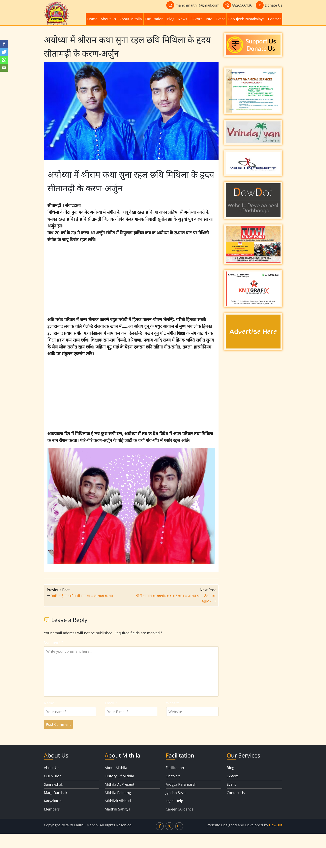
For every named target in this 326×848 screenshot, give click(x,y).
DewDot (275, 825)
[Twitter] (4, 52)
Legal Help (174, 800)
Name (50, 703)
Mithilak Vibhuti (118, 800)
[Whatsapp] (4, 60)
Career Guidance (179, 809)
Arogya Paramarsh (181, 784)
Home (92, 18)
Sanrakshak (53, 784)
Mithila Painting (118, 792)
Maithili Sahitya (117, 809)
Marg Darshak (55, 792)
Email (111, 703)
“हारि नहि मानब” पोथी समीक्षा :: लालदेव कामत (82, 595)
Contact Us (236, 792)
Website (173, 703)
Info (209, 18)
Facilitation (154, 18)
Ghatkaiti (173, 776)
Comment (53, 642)
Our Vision (53, 776)
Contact (274, 18)
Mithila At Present (119, 784)
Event (220, 18)
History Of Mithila (119, 776)
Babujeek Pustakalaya (246, 18)
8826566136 (242, 5)
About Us (108, 18)
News (182, 18)
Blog (170, 18)
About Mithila (130, 18)
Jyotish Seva (176, 792)
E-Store (196, 18)
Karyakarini (53, 800)
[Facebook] (4, 44)
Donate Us (273, 5)
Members (52, 809)
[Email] (4, 68)
